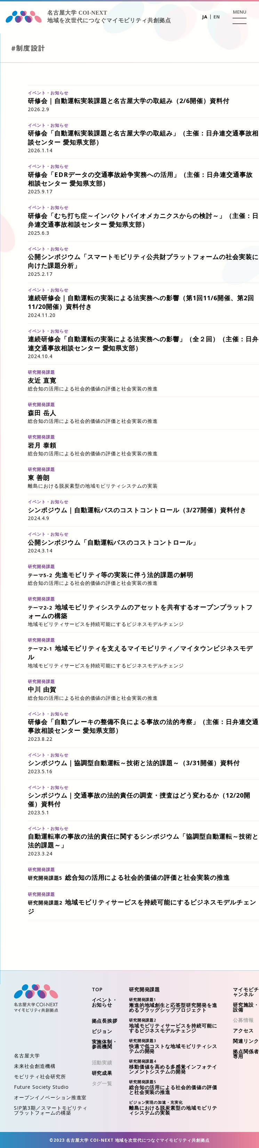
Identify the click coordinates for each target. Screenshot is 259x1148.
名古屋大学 (27, 1055)
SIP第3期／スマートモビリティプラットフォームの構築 (51, 1110)
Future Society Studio (41, 1087)
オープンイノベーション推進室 (50, 1097)
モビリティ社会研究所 (40, 1076)
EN (216, 17)
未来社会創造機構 (35, 1066)
